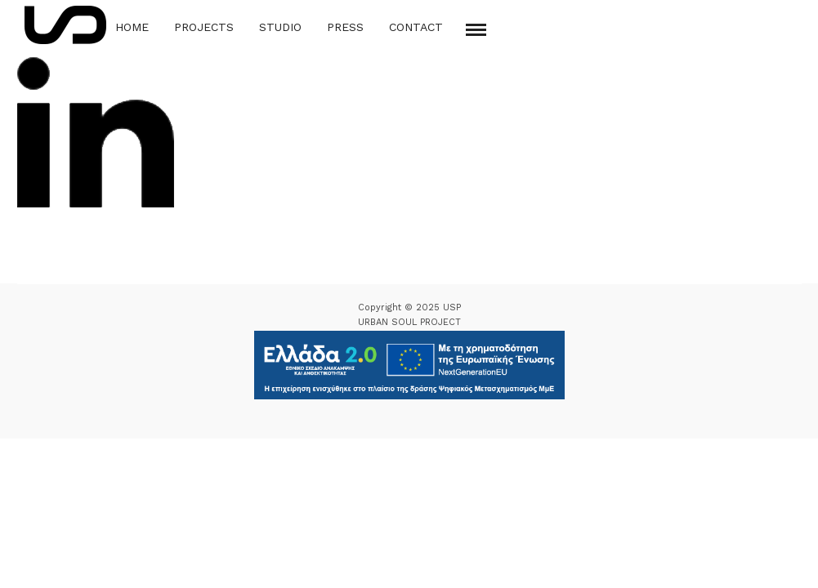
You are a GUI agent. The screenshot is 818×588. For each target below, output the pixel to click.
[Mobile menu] (476, 30)
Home (132, 26)
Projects (204, 26)
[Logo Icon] (65, 25)
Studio (280, 26)
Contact (416, 26)
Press (345, 26)
